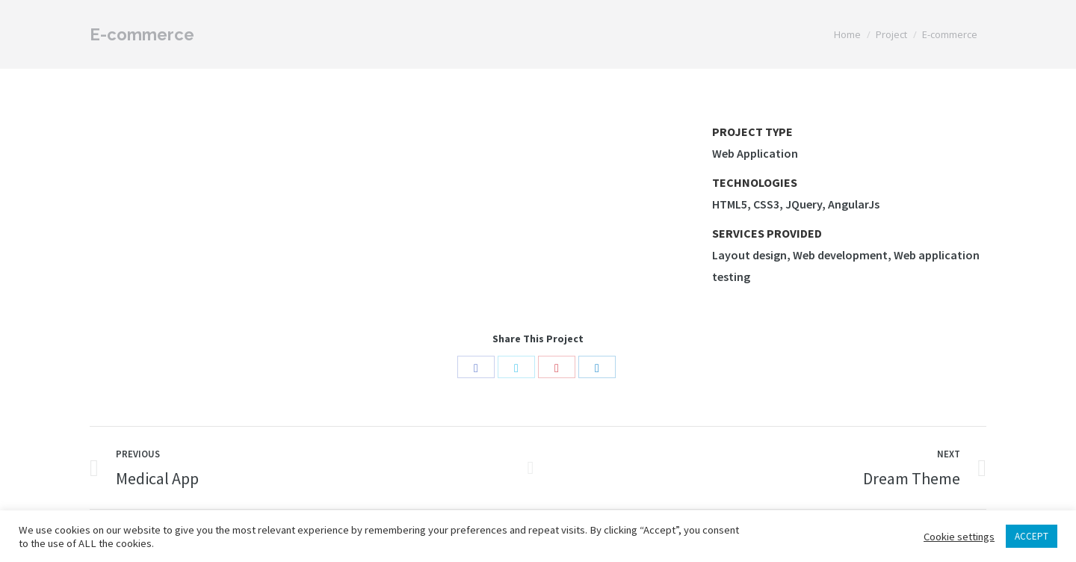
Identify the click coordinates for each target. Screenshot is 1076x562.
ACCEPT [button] (1031, 536)
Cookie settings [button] (959, 536)
